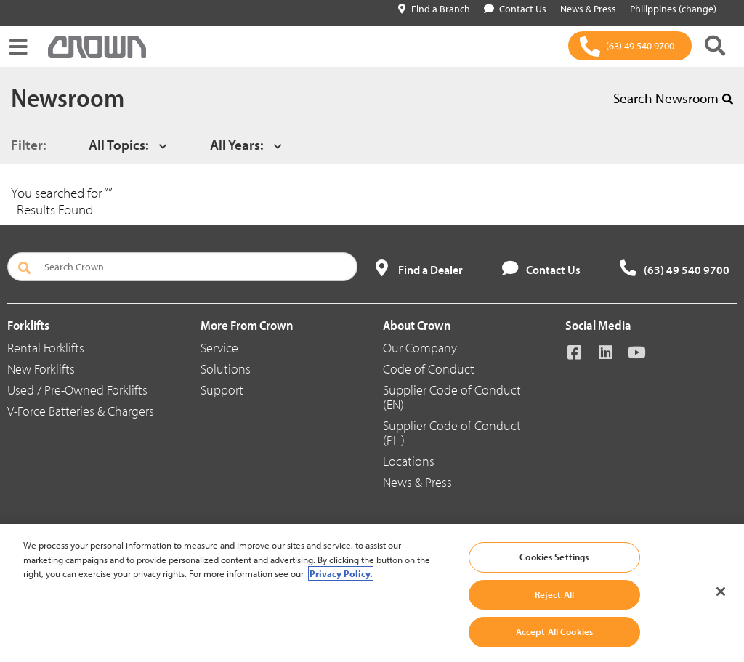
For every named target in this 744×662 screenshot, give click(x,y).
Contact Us (515, 8)
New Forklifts (41, 368)
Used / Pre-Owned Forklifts (77, 390)
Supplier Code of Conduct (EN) (452, 397)
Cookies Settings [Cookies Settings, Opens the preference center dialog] (554, 556)
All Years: (236, 144)
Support (222, 390)
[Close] (721, 591)
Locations (408, 461)
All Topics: (118, 144)
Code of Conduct (428, 368)
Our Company (420, 347)
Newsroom (67, 96)
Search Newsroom (673, 98)
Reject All (554, 594)
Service (219, 347)
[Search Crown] (182, 266)
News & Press (417, 482)
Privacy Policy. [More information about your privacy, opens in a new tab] (341, 573)
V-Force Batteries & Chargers (80, 411)
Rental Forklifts (45, 347)
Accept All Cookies (554, 631)
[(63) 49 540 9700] (630, 45)
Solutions (226, 368)
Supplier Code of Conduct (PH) (452, 432)
